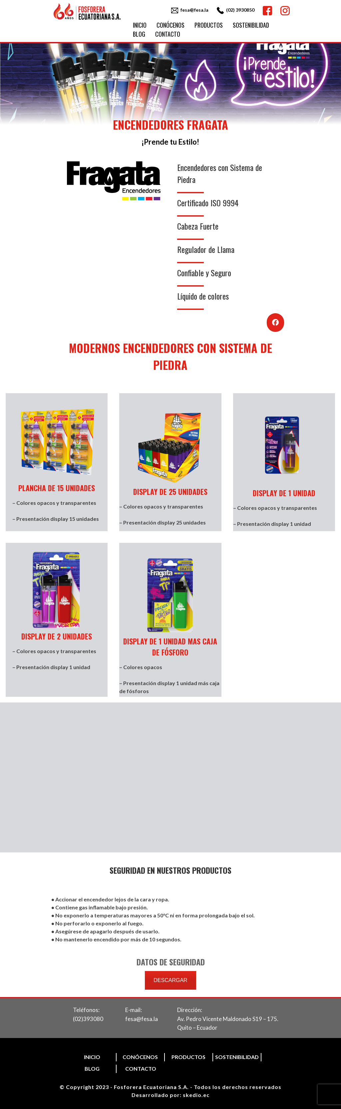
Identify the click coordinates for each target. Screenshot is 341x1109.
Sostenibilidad (251, 25)
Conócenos (170, 25)
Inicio (140, 25)
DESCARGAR (170, 980)
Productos (208, 25)
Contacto (167, 34)
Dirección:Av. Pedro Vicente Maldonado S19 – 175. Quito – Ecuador (227, 1018)
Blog (139, 34)
